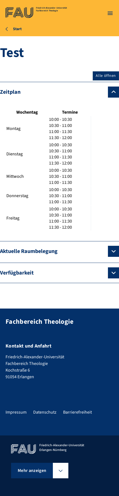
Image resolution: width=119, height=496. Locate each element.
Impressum (16, 412)
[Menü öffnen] (110, 13)
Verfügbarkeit (17, 273)
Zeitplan (10, 92)
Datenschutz (44, 412)
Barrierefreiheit (77, 412)
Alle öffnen (106, 76)
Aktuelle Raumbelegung (29, 251)
